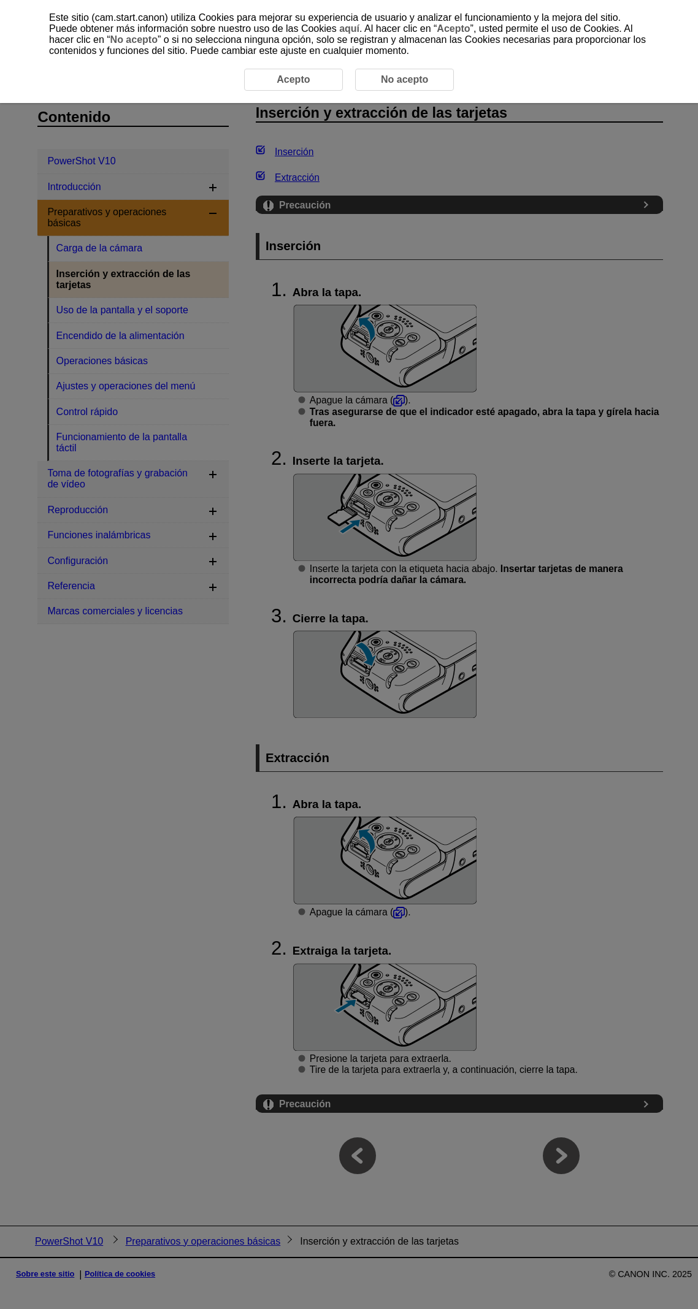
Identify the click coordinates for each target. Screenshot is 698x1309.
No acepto (134, 39)
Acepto (453, 28)
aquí (349, 28)
